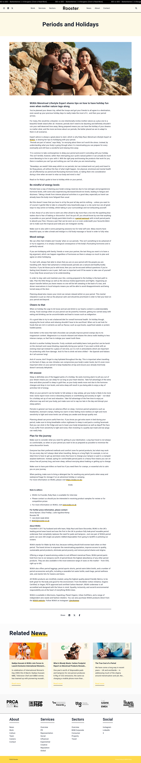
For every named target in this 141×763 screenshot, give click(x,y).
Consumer (76, 733)
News (11, 727)
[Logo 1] (12, 704)
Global (43, 751)
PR (42, 730)
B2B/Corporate (78, 730)
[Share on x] (74, 615)
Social (43, 736)
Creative (44, 745)
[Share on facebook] (79, 615)
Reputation (45, 748)
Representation (47, 733)
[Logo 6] (129, 704)
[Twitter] (12, 8)
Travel (74, 739)
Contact (12, 742)
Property (75, 736)
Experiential (45, 742)
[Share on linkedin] (69, 615)
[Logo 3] (59, 704)
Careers (12, 739)
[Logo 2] (36, 704)
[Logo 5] (105, 704)
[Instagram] (4, 8)
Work (11, 730)
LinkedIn (106, 730)
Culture (12, 733)
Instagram (107, 727)
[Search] (136, 8)
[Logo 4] (82, 704)
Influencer (45, 739)
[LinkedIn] (8, 8)
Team (11, 736)
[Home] (71, 8)
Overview (44, 727)
